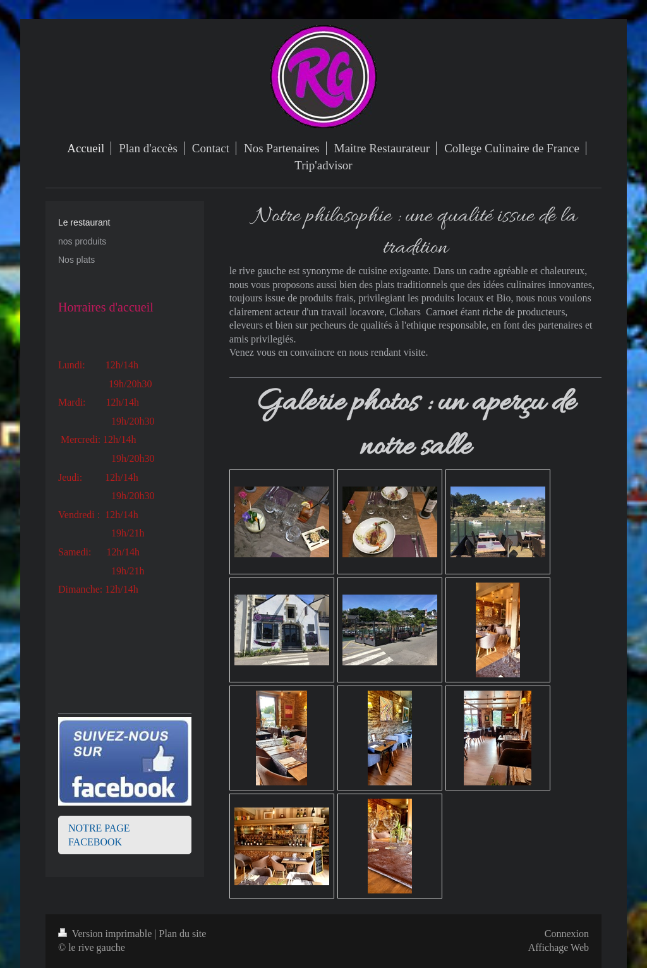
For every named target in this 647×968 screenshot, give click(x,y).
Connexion (567, 933)
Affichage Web (558, 947)
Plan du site (183, 933)
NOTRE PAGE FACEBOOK (99, 835)
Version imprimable (106, 933)
